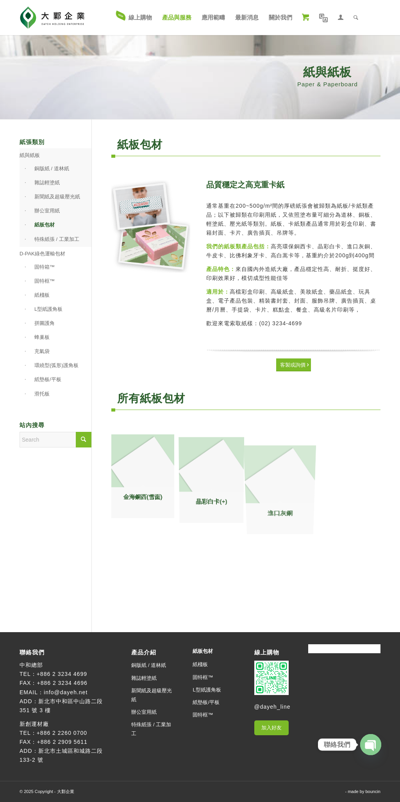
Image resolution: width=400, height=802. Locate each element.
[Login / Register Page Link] (340, 17)
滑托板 (42, 394)
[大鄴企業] (52, 17)
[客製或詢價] (293, 364)
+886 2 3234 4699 (62, 674)
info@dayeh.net (66, 692)
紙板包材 (44, 225)
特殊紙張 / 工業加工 (56, 239)
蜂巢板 (42, 337)
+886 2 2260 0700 (62, 733)
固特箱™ (44, 267)
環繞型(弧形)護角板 (56, 365)
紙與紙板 (30, 155)
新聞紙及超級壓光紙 (57, 197)
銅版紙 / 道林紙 (51, 168)
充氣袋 (42, 351)
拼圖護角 (44, 323)
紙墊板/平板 (47, 379)
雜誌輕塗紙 (47, 182)
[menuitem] (134, 17)
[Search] (355, 17)
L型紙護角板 (48, 309)
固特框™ (44, 281)
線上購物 (266, 652)
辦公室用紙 (47, 211)
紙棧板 (42, 295)
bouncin (372, 791)
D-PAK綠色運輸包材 (42, 254)
